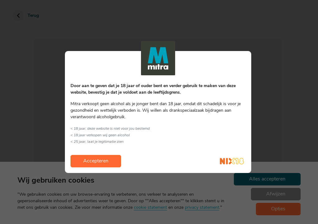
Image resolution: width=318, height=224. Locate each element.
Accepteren (95, 161)
